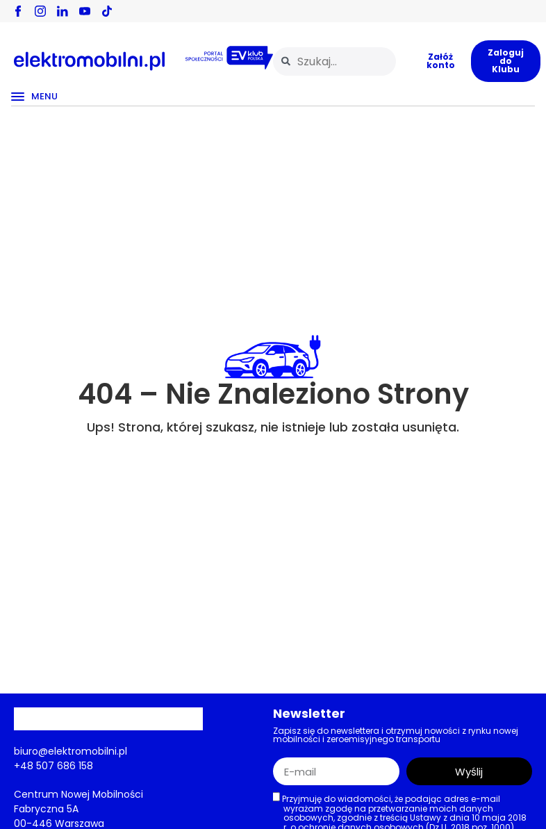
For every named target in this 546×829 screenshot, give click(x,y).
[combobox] (334, 61)
